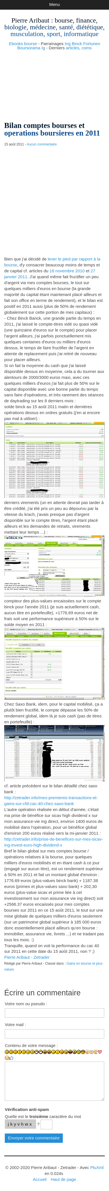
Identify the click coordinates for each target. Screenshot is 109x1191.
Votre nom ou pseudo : (26, 1003)
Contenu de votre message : (31, 1045)
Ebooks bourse (23, 43)
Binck (77, 43)
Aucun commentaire (42, 144)
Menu (54, 4)
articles (72, 47)
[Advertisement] (54, 83)
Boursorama (28, 47)
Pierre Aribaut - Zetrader (27, 957)
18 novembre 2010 (67, 270)
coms (87, 47)
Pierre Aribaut (30, 20)
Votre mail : (15, 1024)
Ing (68, 43)
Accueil (39, 1179)
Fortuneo (91, 43)
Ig (43, 47)
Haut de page (63, 1179)
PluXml (96, 1167)
